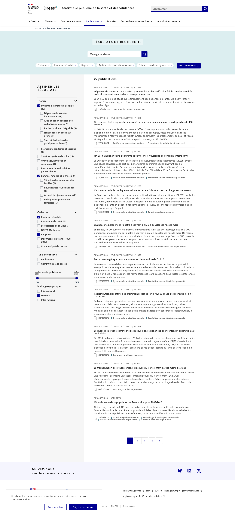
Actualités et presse (167, 21)
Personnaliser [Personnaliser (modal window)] (55, 507)
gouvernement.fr (190, 490)
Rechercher (205, 9)
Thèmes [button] (41, 101)
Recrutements (129, 506)
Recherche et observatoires (135, 21)
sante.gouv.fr (152, 490)
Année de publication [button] (49, 272)
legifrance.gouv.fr (132, 496)
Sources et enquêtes (71, 21)
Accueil (37, 28)
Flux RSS (114, 506)
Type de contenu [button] (47, 254)
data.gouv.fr (170, 490)
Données (111, 21)
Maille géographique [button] (49, 286)
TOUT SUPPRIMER (187, 65)
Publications (92, 21)
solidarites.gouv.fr (132, 490)
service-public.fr (154, 496)
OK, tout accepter (83, 507)
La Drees (32, 21)
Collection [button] (43, 212)
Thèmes (49, 21)
